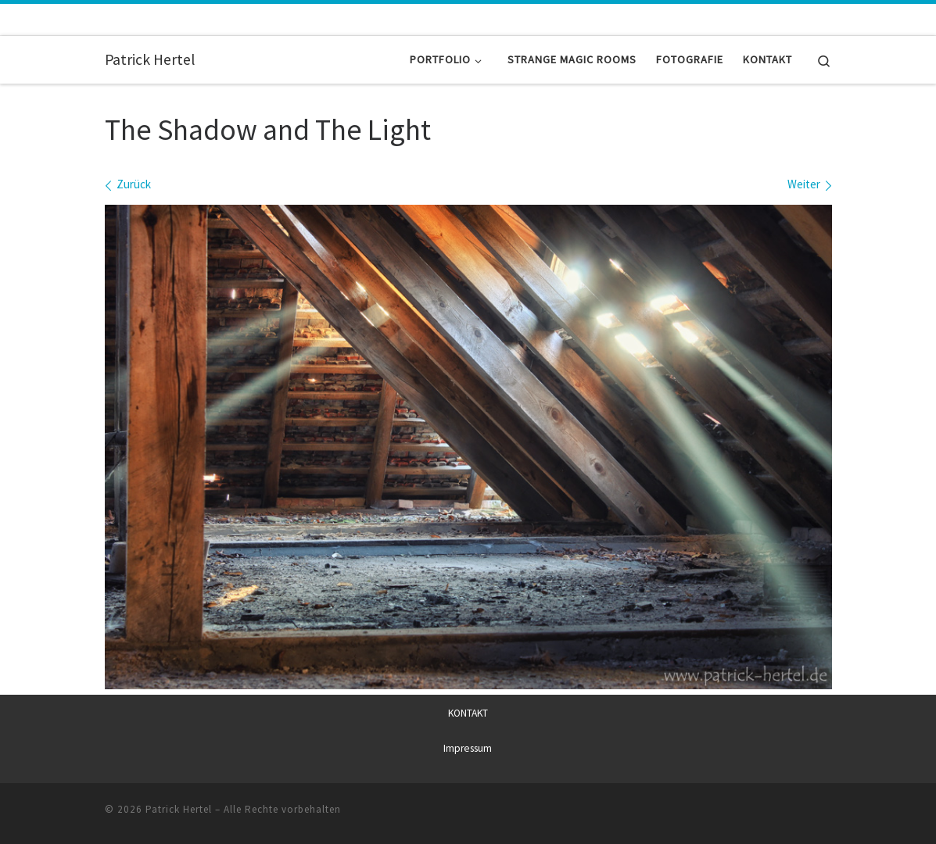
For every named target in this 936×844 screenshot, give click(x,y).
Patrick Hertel (178, 809)
